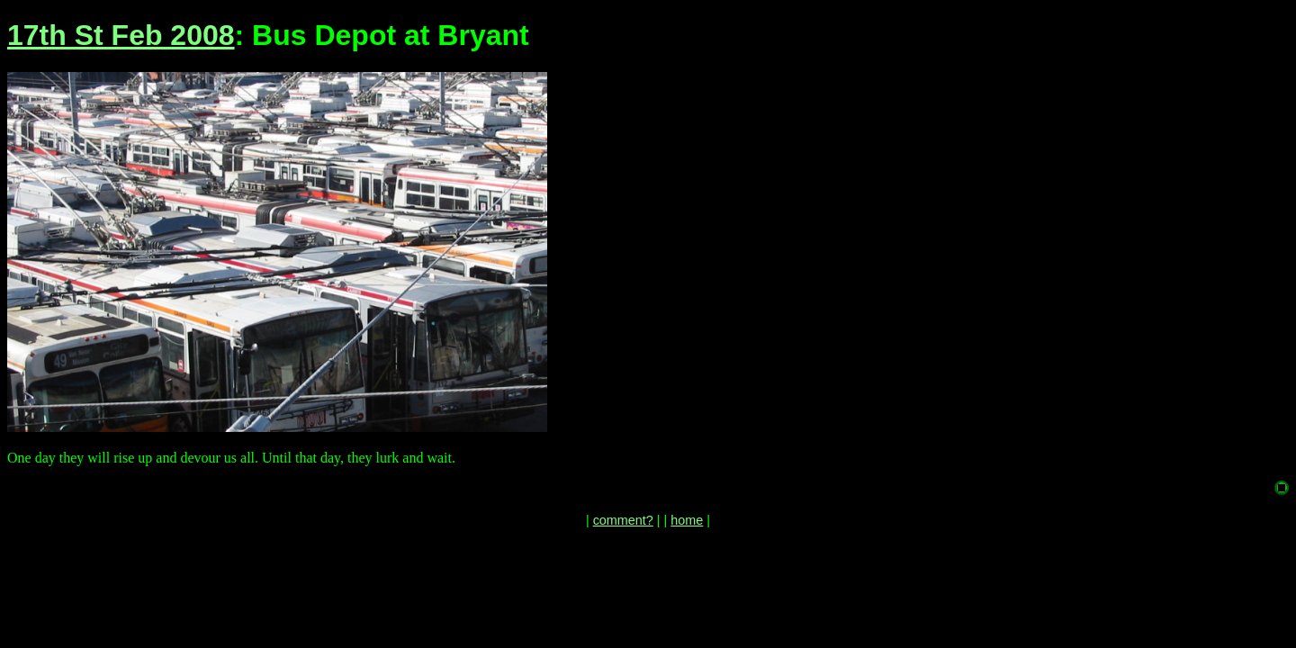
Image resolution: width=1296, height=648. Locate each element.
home (686, 520)
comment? (623, 520)
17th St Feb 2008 (121, 35)
